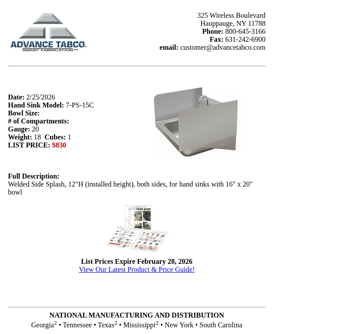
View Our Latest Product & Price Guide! (136, 269)
